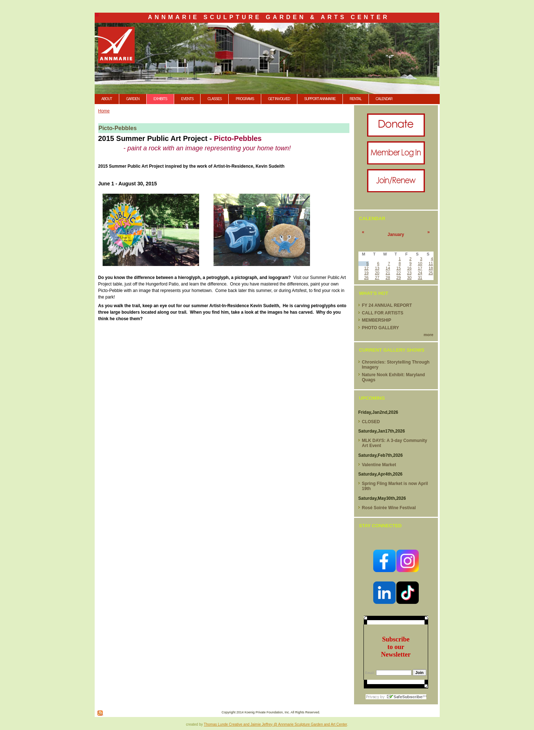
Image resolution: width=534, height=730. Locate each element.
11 (431, 263)
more (429, 334)
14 (388, 268)
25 (431, 273)
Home (104, 110)
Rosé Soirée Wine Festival (389, 507)
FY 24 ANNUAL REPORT (387, 305)
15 (398, 268)
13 (377, 268)
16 (409, 268)
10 (420, 263)
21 (388, 273)
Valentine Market (379, 464)
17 (420, 268)
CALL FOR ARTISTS (383, 312)
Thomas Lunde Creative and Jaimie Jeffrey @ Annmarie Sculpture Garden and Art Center (275, 724)
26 (366, 277)
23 (409, 273)
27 (377, 277)
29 (398, 277)
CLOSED (371, 421)
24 (420, 273)
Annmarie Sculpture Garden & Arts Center (269, 17)
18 (431, 268)
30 (409, 277)
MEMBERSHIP (376, 320)
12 (366, 268)
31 (420, 277)
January (395, 234)
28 (388, 277)
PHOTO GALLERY (380, 327)
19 (366, 273)
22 (398, 273)
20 (377, 273)
